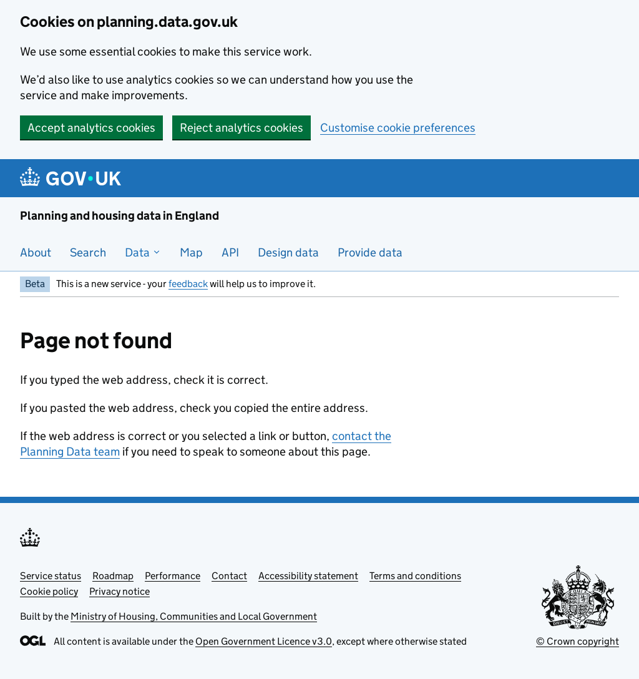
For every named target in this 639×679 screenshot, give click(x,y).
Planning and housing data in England (119, 215)
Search (88, 252)
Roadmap (113, 576)
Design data (288, 252)
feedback (188, 284)
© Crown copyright (577, 641)
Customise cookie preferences (398, 128)
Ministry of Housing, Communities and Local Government (194, 616)
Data (143, 252)
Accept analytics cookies (91, 127)
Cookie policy (49, 591)
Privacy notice (119, 591)
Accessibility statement (308, 576)
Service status (50, 576)
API (230, 252)
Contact (229, 576)
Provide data (370, 252)
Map (191, 252)
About (35, 252)
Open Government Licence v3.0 (263, 641)
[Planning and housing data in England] (72, 178)
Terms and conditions (415, 576)
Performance (172, 576)
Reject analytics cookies (241, 127)
